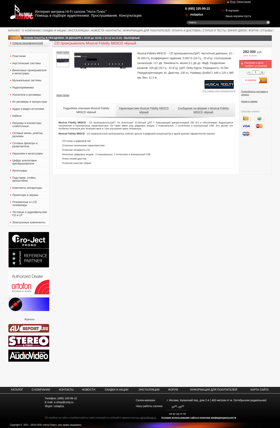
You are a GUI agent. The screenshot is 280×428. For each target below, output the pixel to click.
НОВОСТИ (97, 30)
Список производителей (27, 43)
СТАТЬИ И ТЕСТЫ (214, 30)
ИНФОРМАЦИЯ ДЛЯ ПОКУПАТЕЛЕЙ (146, 30)
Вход (232, 1)
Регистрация (244, 1)
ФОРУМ (253, 30)
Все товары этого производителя (219, 91)
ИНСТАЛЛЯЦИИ (78, 30)
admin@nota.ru (148, 417)
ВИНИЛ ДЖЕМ (237, 30)
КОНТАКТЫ (113, 30)
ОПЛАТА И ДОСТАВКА (186, 30)
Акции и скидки (249, 101)
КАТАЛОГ (14, 30)
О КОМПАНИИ (31, 30)
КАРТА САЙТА (259, 389)
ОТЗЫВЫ (266, 30)
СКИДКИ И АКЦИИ (54, 30)
